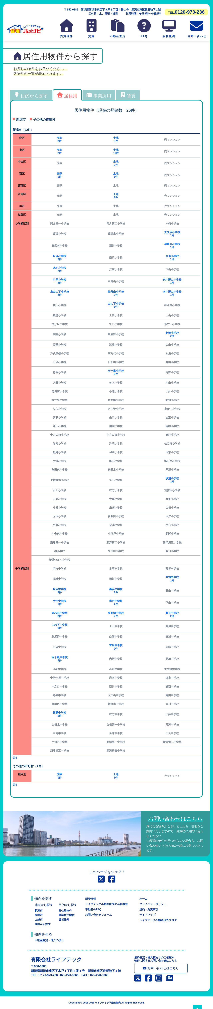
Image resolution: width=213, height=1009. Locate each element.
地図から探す (43, 924)
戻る (15, 757)
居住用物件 (65, 910)
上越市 (39, 919)
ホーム (143, 898)
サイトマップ (147, 914)
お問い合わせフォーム (98, 914)
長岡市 (39, 915)
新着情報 (90, 898)
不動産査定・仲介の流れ (49, 940)
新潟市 (39, 910)
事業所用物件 (67, 915)
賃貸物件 (64, 919)
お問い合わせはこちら (161, 968)
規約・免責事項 (148, 909)
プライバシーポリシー (152, 904)
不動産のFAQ (93, 909)
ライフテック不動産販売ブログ (158, 920)
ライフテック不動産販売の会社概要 (106, 904)
